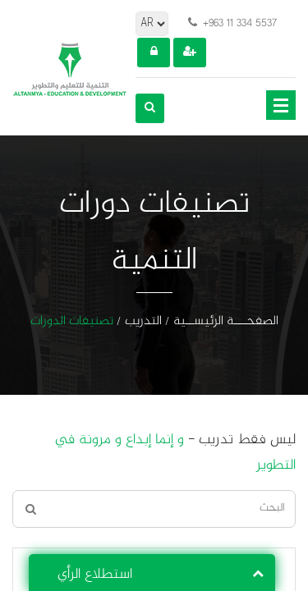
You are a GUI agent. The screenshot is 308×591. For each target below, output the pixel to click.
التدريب (143, 322)
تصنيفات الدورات (71, 322)
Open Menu (281, 105)
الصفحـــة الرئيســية (225, 322)
